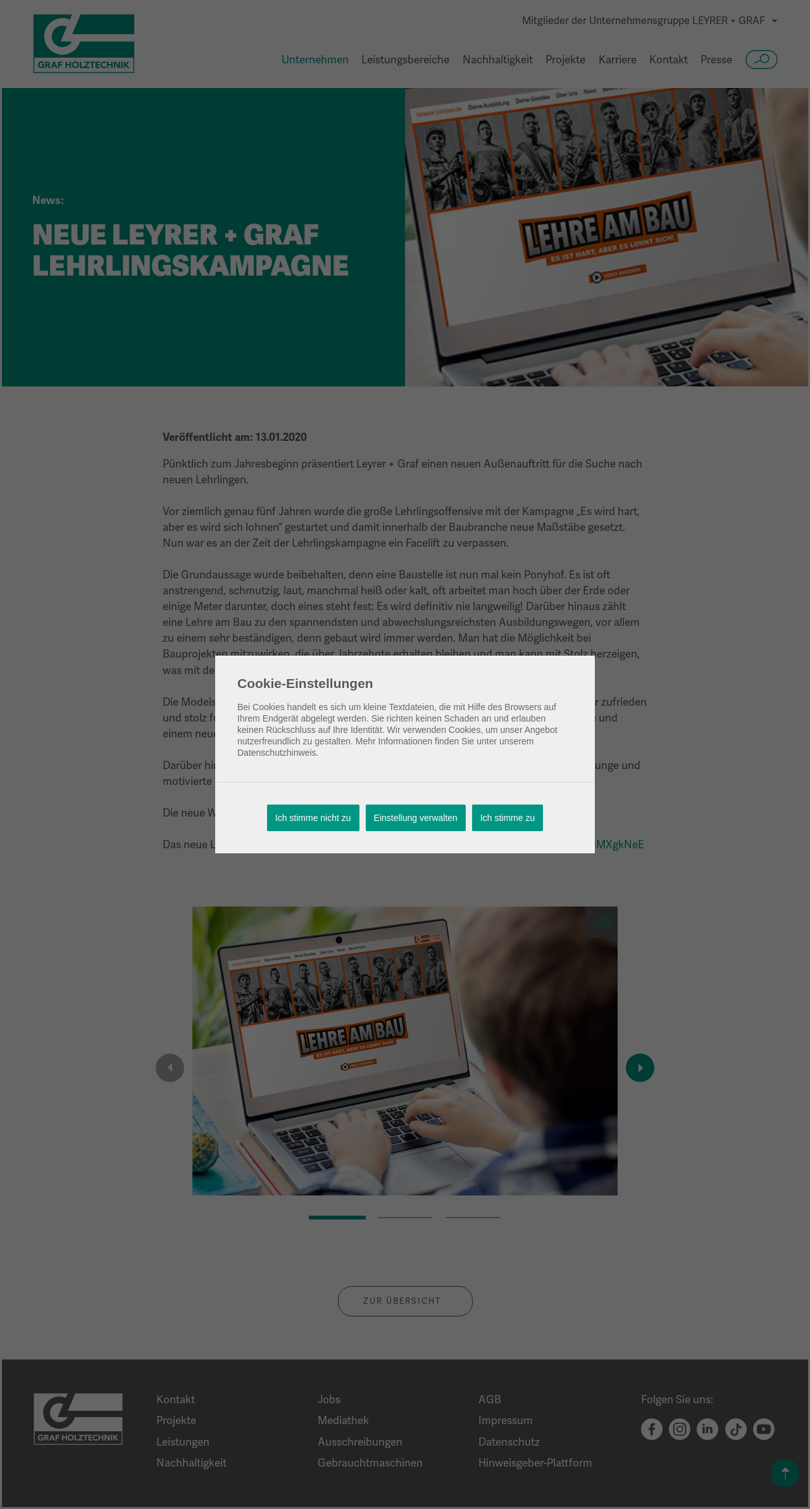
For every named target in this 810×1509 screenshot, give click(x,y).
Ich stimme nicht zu (313, 818)
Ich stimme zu (507, 818)
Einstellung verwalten (416, 818)
